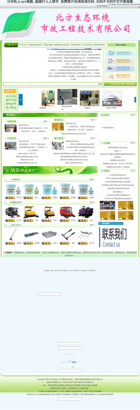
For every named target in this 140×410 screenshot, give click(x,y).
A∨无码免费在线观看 (86, 394)
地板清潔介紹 (24, 125)
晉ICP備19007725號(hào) (83, 382)
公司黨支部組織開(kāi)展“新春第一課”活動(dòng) (74, 52)
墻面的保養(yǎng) (72, 141)
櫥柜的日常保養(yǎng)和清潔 (71, 160)
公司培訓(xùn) (87, 45)
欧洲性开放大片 (32, 394)
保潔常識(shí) (76, 45)
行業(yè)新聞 (48, 45)
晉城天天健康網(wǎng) (50, 253)
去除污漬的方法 (24, 154)
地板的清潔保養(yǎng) (24, 157)
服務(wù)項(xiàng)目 (61, 45)
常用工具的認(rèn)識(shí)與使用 (118, 178)
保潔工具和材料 (71, 163)
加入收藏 (111, 4)
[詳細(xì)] (41, 131)
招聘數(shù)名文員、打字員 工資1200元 (118, 164)
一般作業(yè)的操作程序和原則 (117, 188)
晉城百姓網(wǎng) (33, 253)
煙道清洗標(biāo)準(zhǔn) (71, 134)
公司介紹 (22, 45)
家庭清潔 (24, 160)
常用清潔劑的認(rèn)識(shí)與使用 (117, 182)
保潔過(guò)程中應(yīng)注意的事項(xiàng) (118, 185)
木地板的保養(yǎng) (24, 163)
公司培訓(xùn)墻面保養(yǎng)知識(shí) (118, 198)
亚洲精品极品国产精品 (47, 394)
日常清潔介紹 (24, 141)
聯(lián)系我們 (99, 45)
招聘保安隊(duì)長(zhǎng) (118, 148)
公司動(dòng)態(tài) (34, 45)
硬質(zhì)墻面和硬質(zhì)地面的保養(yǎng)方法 (71, 154)
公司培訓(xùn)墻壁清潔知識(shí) (118, 195)
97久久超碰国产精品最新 (104, 394)
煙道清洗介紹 (71, 124)
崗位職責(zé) (118, 192)
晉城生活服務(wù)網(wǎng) (71, 253)
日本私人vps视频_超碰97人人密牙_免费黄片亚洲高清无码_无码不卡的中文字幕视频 (70, 391)
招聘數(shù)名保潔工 (118, 160)
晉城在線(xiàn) (107, 253)
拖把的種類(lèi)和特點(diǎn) (71, 157)
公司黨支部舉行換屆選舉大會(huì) (74, 67)
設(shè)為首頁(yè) (123, 4)
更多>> (46, 121)
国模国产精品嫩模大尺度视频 (67, 394)
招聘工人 (118, 151)
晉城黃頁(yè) (120, 253)
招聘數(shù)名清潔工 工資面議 (117, 167)
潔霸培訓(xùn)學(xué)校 (92, 253)
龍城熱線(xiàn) (19, 253)
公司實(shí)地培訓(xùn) (117, 175)
